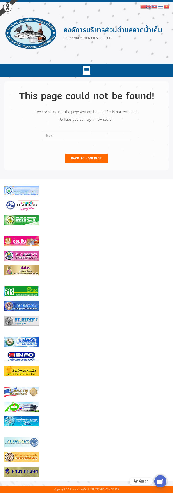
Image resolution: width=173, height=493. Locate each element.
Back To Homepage (86, 158)
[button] (86, 70)
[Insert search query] (86, 135)
